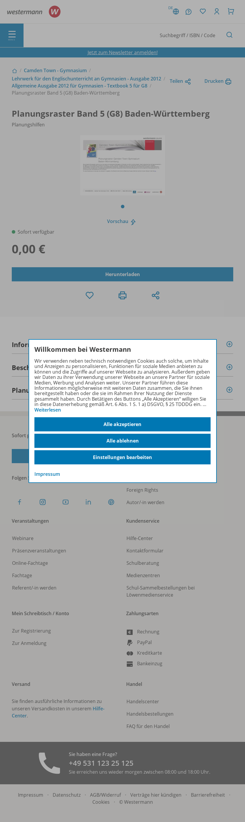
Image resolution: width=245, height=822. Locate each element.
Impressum (47, 474)
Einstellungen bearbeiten (122, 457)
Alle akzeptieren (122, 424)
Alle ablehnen (122, 441)
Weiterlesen (47, 410)
